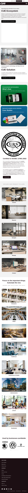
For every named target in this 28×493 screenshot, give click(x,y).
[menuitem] (25, 1)
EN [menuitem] (24, 1)
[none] (25, 1)
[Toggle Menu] (26, 3)
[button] (12, 450)
